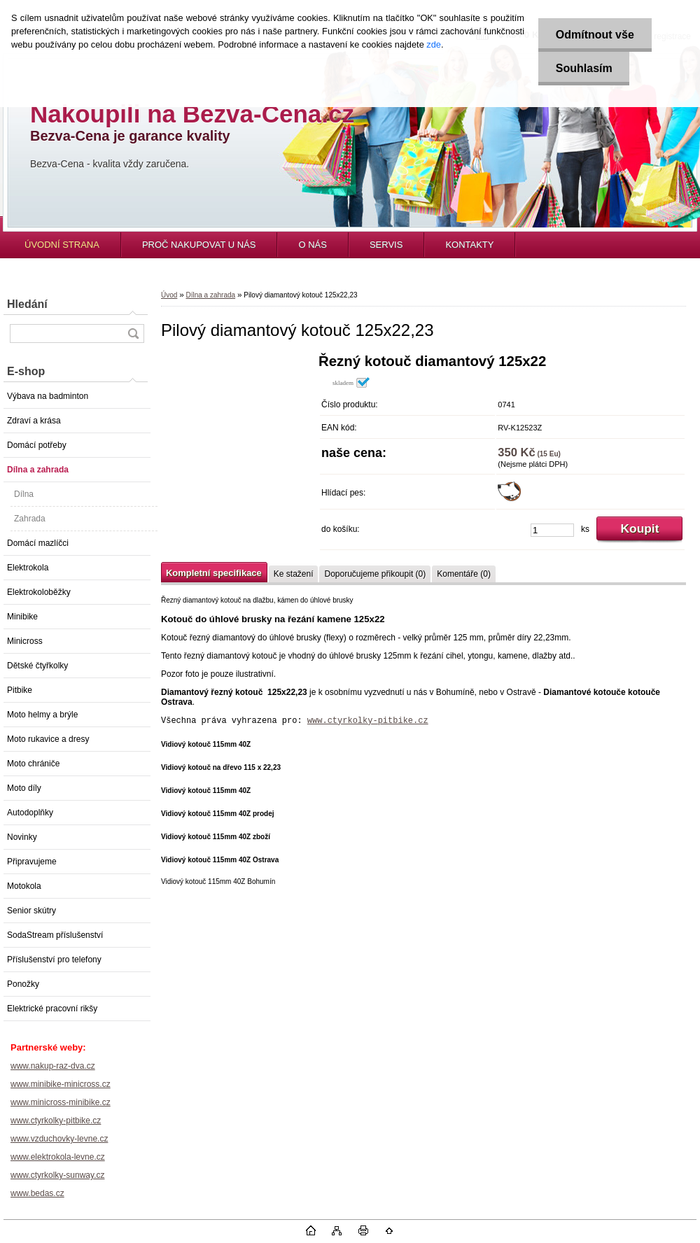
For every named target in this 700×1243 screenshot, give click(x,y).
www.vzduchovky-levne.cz (59, 1139)
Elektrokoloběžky (39, 592)
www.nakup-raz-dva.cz (52, 1066)
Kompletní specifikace (214, 573)
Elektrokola (27, 568)
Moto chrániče (33, 763)
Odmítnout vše (594, 35)
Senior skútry (31, 910)
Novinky (22, 837)
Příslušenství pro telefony (54, 959)
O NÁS (312, 244)
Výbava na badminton (47, 396)
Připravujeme (32, 861)
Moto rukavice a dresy (48, 739)
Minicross (25, 641)
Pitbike (19, 690)
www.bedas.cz (37, 1193)
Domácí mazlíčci (38, 543)
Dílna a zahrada (38, 470)
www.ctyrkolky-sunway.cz (57, 1175)
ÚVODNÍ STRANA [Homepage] (61, 244)
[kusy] (552, 530)
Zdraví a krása (34, 421)
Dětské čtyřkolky (37, 665)
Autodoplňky (30, 812)
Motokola (24, 886)
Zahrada (30, 519)
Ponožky (23, 984)
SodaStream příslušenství (55, 935)
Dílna (24, 494)
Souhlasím (583, 68)
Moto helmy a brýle (42, 714)
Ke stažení (294, 574)
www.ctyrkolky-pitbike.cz (55, 1120)
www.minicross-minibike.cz (60, 1102)
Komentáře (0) (464, 574)
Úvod (169, 295)
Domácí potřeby (36, 445)
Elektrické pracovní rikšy (52, 1008)
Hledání (27, 304)
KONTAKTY (469, 244)
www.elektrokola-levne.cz (57, 1157)
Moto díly (24, 788)
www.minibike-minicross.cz (60, 1084)
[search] (133, 333)
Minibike (22, 617)
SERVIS (386, 244)
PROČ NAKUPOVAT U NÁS (199, 244)
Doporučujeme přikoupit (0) (375, 574)
